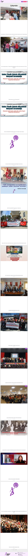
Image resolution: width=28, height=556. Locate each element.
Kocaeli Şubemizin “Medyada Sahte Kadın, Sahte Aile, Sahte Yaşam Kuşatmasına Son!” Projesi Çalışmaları (14, 34)
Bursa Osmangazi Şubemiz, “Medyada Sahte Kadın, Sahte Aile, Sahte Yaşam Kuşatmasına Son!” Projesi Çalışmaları (14, 67)
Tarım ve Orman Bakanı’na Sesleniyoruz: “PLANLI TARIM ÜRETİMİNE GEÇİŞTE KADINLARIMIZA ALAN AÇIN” (14, 511)
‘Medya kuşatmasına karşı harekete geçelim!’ (14, 99)
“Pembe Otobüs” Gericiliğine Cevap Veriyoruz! (14, 345)
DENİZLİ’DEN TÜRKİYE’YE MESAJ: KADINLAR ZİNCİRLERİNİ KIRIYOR (14, 382)
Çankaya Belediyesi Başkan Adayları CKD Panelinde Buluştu (14, 417)
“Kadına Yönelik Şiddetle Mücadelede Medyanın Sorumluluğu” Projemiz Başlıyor (14, 131)
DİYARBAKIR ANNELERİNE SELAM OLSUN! (14, 310)
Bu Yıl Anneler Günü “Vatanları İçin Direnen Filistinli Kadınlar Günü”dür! (14, 275)
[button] (27, 1)
